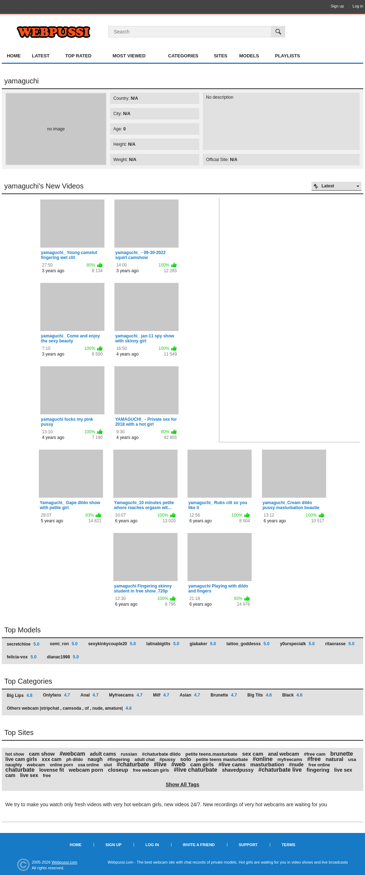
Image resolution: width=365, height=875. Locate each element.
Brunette (224, 695)
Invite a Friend (199, 845)
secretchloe (23, 644)
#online (263, 759)
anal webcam (283, 754)
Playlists (287, 55)
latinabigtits (162, 643)
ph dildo (74, 759)
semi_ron (64, 643)
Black (292, 695)
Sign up (337, 6)
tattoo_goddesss (247, 643)
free (47, 775)
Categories (183, 55)
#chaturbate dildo (161, 754)
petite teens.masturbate (211, 754)
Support (248, 845)
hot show (14, 754)
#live (160, 764)
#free (314, 759)
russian (129, 754)
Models (249, 55)
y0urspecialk (297, 643)
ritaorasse (339, 643)
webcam (36, 764)
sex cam (252, 754)
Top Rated (78, 55)
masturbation (267, 764)
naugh (95, 759)
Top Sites (19, 732)
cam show (42, 754)
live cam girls (21, 759)
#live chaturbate (195, 770)
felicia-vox (21, 656)
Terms (288, 845)
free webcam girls (151, 770)
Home (14, 55)
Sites (220, 55)
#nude (296, 764)
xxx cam (51, 759)
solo (185, 759)
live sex (29, 775)
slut (108, 764)
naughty (13, 764)
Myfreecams (126, 695)
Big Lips (19, 695)
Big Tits (259, 695)
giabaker (203, 643)
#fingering (118, 759)
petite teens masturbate (222, 759)
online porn (61, 764)
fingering (318, 770)
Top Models (22, 630)
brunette (341, 754)
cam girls (202, 764)
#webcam (72, 754)
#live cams (232, 764)
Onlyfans (56, 695)
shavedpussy (238, 770)
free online (319, 764)
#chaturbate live (280, 770)
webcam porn (86, 770)
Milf (161, 695)
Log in (358, 6)
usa (352, 759)
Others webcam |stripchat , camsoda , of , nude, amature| (69, 708)
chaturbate (20, 770)
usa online (88, 764)
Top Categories (28, 681)
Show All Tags (182, 784)
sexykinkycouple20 (112, 643)
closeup (118, 770)
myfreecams (289, 759)
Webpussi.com (64, 862)
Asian (190, 695)
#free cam (314, 754)
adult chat (144, 759)
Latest (41, 55)
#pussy (167, 759)
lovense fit (51, 770)
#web (178, 764)
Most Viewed (129, 55)
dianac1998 (63, 656)
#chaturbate (133, 764)
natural (334, 759)
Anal (90, 695)
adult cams (103, 754)
